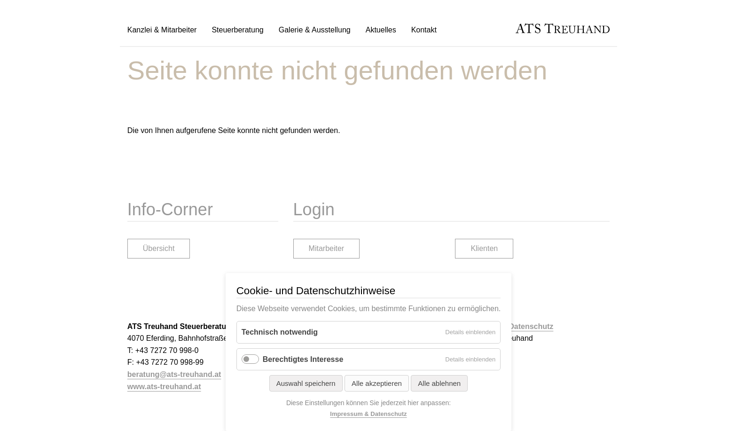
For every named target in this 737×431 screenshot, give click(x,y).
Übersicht (159, 248)
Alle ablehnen (439, 383)
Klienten (484, 248)
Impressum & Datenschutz (368, 413)
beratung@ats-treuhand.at (174, 374)
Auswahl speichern (306, 383)
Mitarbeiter (327, 248)
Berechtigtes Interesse (303, 359)
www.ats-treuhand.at (164, 387)
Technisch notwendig (280, 332)
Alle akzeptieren (377, 383)
